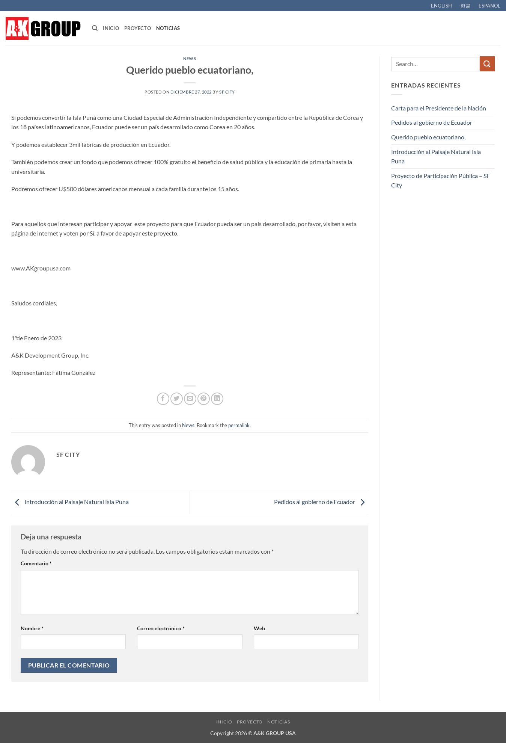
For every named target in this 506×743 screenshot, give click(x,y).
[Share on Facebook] (163, 399)
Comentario (36, 563)
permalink (239, 425)
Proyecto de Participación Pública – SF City (440, 180)
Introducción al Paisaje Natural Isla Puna (70, 501)
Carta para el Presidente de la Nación (438, 108)
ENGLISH (441, 6)
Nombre (32, 628)
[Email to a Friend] (190, 399)
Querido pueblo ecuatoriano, (428, 136)
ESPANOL (489, 6)
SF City (227, 91)
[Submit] (487, 63)
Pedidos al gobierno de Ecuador (321, 501)
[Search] (95, 28)
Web (259, 628)
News (189, 58)
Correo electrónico (161, 628)
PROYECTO (137, 28)
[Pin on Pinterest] (203, 399)
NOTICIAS (168, 28)
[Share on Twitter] (176, 399)
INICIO (111, 28)
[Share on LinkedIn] (217, 399)
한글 (465, 6)
